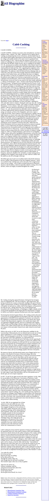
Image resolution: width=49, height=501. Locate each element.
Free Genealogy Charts (44, 104)
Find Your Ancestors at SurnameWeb (45, 61)
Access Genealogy (44, 42)
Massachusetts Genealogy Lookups (16, 492)
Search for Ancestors (13, 495)
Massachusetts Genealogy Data (15, 490)
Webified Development (45, 131)
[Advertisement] (15, 23)
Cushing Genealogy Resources (15, 493)
